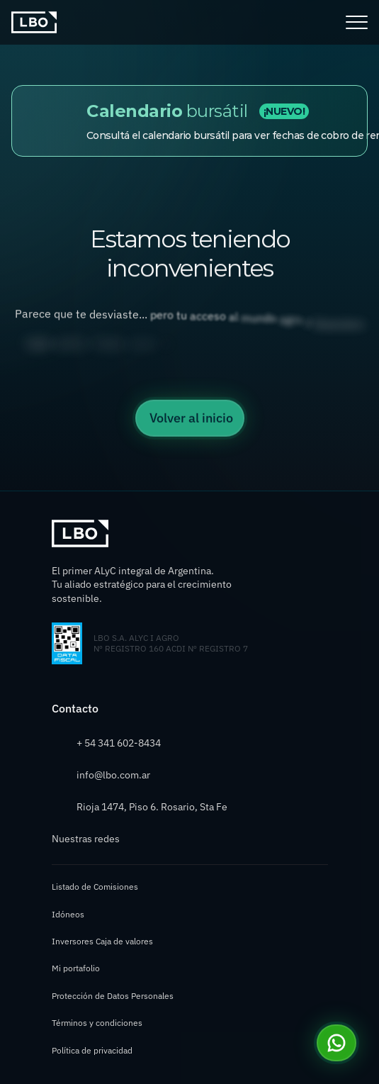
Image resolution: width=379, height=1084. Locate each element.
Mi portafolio (76, 968)
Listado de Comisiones (95, 886)
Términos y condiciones (97, 1022)
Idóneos (68, 914)
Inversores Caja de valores (102, 941)
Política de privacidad (92, 1050)
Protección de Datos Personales (113, 995)
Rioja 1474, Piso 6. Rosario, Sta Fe (152, 806)
